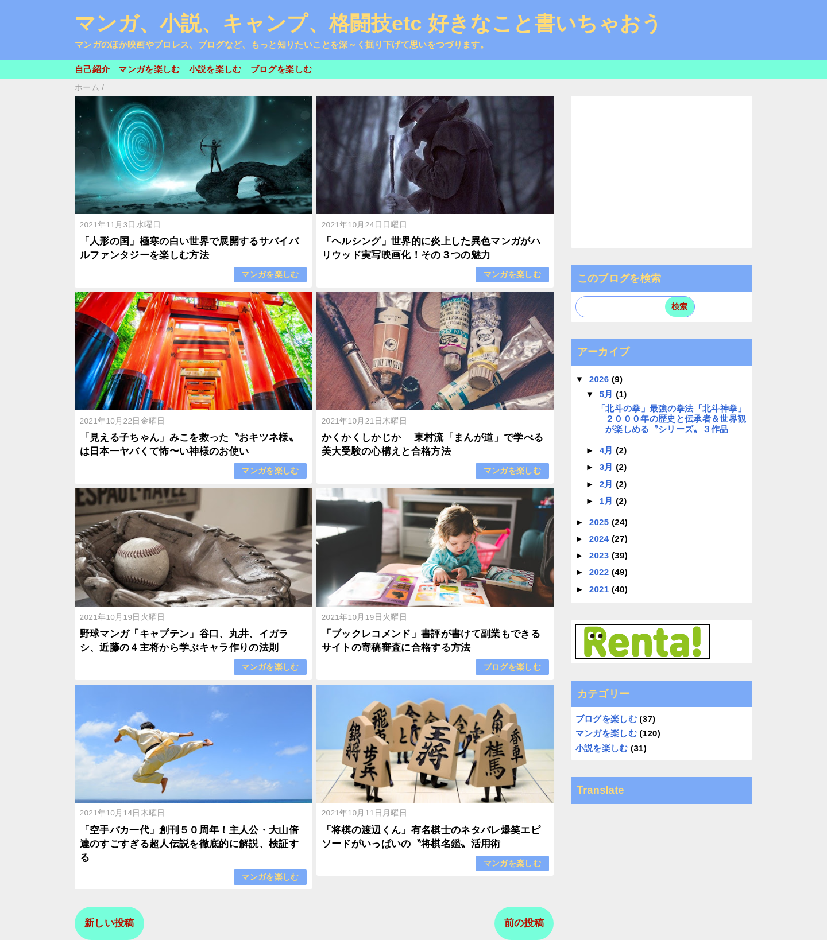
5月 (608, 394)
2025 (600, 522)
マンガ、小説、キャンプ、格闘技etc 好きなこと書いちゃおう (369, 23)
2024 (600, 538)
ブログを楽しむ (281, 69)
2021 (600, 589)
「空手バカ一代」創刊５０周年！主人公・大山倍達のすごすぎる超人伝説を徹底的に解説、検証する (189, 844)
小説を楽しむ (215, 69)
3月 (608, 467)
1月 (608, 501)
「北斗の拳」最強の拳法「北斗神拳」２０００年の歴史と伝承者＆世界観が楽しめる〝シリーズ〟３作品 (672, 418)
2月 (608, 484)
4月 (608, 450)
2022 (600, 572)
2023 (600, 555)
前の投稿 (524, 923)
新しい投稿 (109, 923)
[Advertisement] (661, 171)
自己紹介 (92, 69)
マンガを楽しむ (149, 69)
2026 (600, 379)
